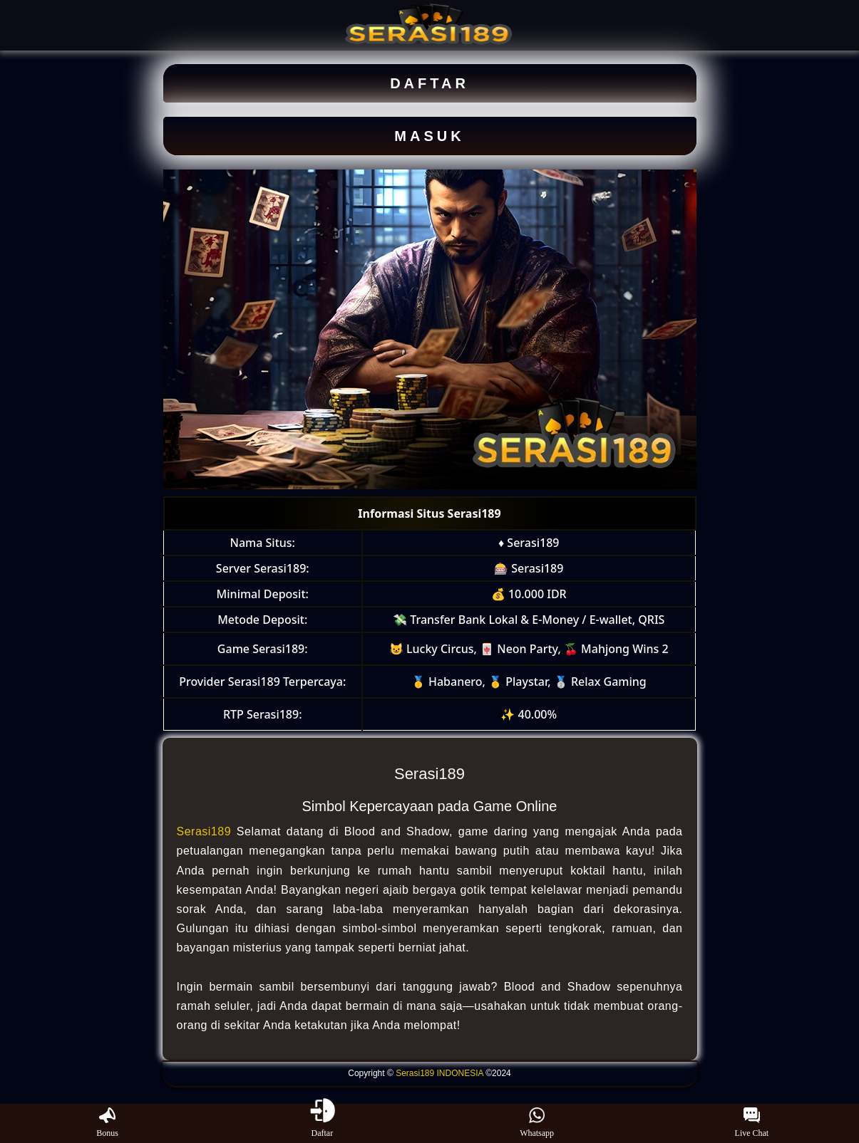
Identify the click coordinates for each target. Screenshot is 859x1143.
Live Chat (752, 1123)
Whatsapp (537, 1123)
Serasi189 (204, 831)
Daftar (322, 1123)
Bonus (107, 1123)
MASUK (429, 136)
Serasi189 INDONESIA (439, 1073)
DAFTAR (429, 83)
